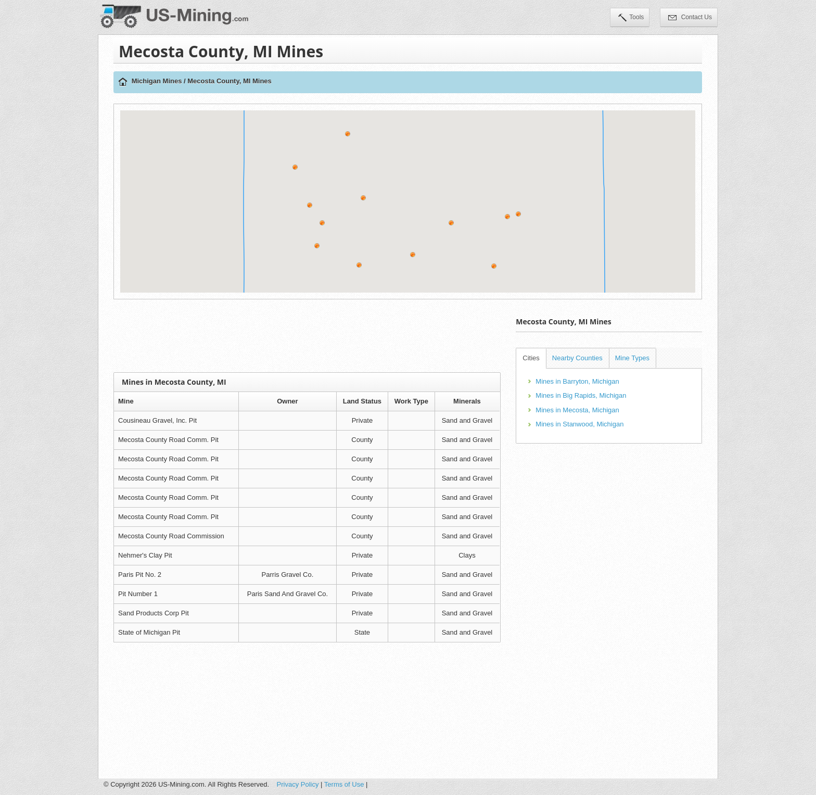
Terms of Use (344, 784)
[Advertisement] (307, 335)
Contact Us (690, 18)
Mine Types (632, 358)
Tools (631, 18)
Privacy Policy (298, 784)
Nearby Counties (577, 358)
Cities (531, 358)
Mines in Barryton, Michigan (577, 381)
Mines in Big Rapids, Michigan (581, 395)
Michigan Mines (157, 81)
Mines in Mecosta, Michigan (577, 410)
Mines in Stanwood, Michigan (579, 424)
